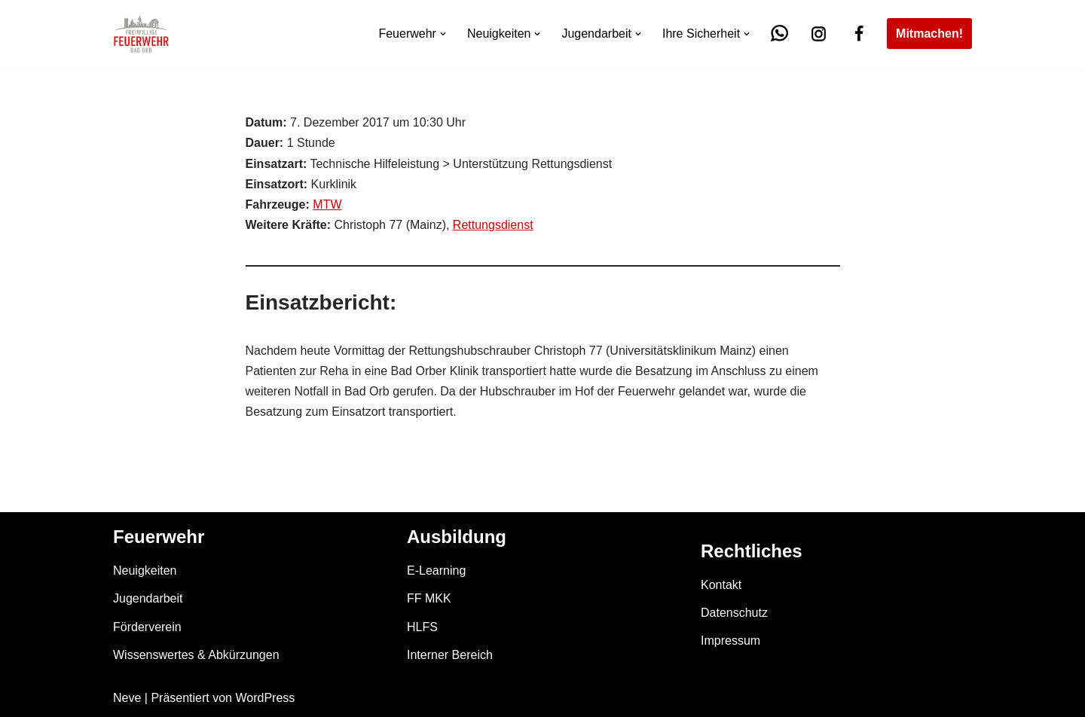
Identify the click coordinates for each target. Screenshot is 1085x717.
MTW (327, 204)
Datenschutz (734, 612)
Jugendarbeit (148, 598)
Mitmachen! (929, 33)
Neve (127, 697)
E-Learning (436, 570)
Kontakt (721, 584)
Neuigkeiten (145, 570)
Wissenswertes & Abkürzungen (196, 654)
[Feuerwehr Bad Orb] (141, 33)
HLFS (422, 627)
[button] (443, 34)
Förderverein (147, 627)
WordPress (265, 697)
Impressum (730, 640)
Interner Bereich (450, 654)
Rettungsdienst (493, 224)
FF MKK (429, 598)
